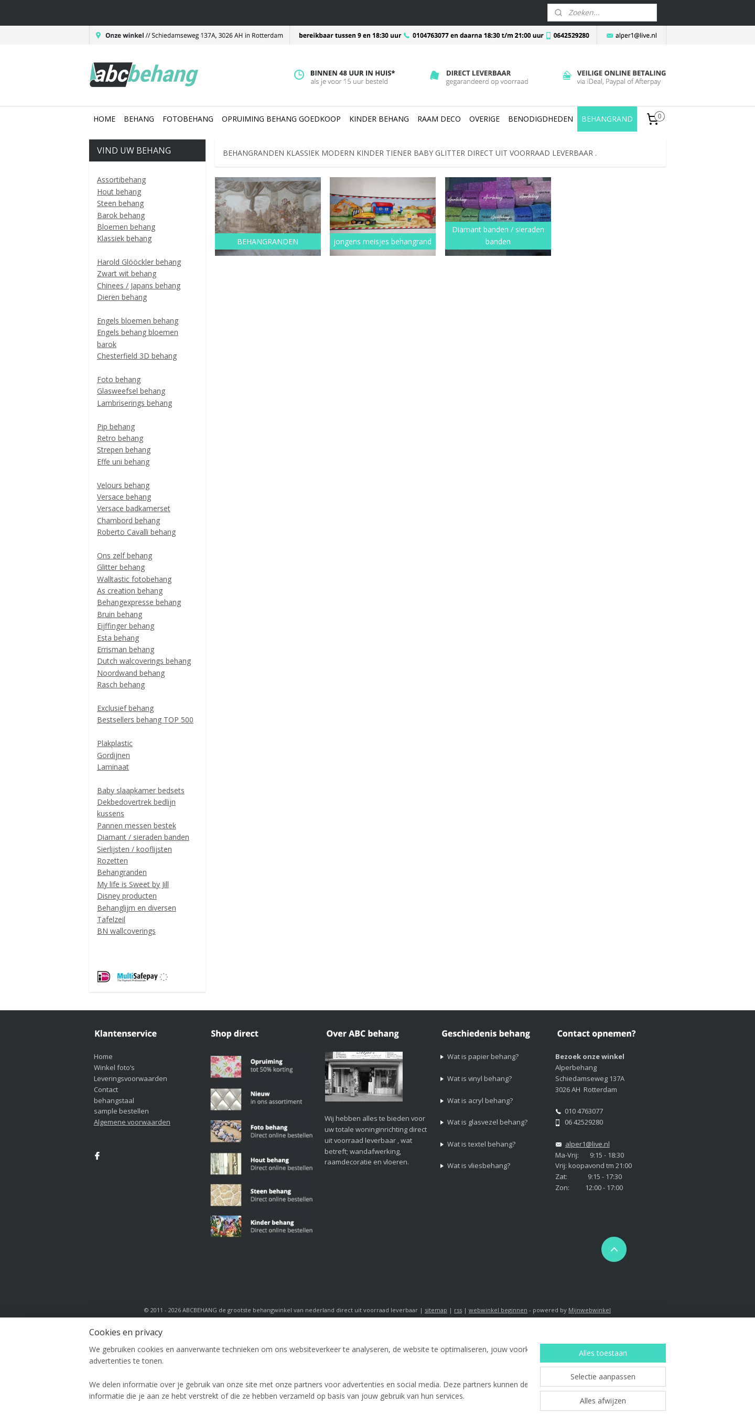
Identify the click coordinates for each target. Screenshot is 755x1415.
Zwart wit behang (126, 273)
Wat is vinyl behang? (479, 1078)
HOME (104, 119)
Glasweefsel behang (131, 391)
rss (458, 1310)
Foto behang (119, 379)
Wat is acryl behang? (480, 1100)
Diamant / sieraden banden (143, 837)
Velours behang (123, 485)
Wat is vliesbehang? (478, 1165)
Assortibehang (121, 180)
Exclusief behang (125, 708)
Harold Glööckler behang (139, 262)
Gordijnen (113, 755)
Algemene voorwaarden (132, 1122)
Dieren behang (122, 297)
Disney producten (127, 896)
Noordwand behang (131, 673)
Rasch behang (121, 684)
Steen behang (120, 203)
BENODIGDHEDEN (540, 119)
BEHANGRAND (607, 119)
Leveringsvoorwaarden (130, 1078)
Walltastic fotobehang (134, 579)
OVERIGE (484, 119)
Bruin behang (119, 614)
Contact (106, 1089)
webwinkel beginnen (498, 1310)
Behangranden (122, 872)
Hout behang (119, 192)
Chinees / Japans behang (138, 285)
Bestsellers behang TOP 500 (145, 720)
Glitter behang (121, 567)
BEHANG (139, 119)
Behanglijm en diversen (136, 908)
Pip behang (116, 426)
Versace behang (124, 497)
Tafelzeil (111, 919)
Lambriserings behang (134, 403)
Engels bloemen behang (137, 321)
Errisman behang (125, 649)
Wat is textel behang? (481, 1144)
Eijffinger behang (125, 626)
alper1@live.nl (587, 1144)
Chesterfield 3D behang (137, 356)
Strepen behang (123, 450)
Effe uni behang (123, 462)
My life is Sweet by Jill (133, 884)
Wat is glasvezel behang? (487, 1122)
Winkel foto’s (114, 1067)
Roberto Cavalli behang (136, 532)
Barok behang (121, 215)
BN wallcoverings (126, 931)
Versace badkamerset (133, 508)
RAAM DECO (439, 119)
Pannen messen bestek (136, 825)
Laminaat (113, 767)
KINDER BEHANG (379, 119)
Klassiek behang (124, 238)
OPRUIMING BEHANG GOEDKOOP (281, 119)
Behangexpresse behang (139, 602)
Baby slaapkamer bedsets (141, 790)
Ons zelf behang (124, 555)
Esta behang (118, 638)
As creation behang (130, 591)
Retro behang (120, 438)
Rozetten (112, 861)
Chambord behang (128, 520)
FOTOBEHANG (188, 119)
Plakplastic (115, 743)
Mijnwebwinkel (589, 1310)
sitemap (436, 1310)
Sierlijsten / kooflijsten (134, 849)
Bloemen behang (126, 227)
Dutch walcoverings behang (144, 661)
